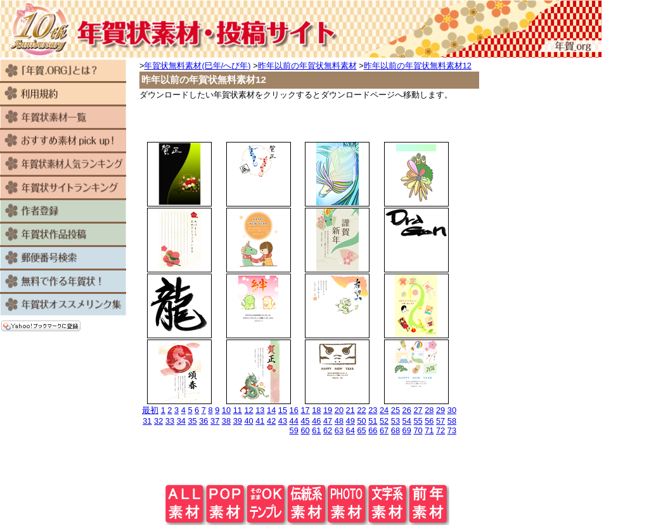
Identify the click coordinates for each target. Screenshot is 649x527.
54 (406, 421)
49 (350, 421)
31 (147, 421)
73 (451, 430)
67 (384, 430)
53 (395, 421)
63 (339, 430)
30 (451, 410)
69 (406, 430)
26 (406, 410)
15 (282, 410)
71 (429, 430)
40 (248, 421)
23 (372, 410)
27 (417, 410)
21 (350, 410)
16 (294, 410)
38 (226, 421)
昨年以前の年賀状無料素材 (307, 65)
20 (339, 410)
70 (417, 430)
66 (372, 430)
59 (294, 430)
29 (440, 410)
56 (429, 421)
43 (282, 421)
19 (327, 410)
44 (294, 421)
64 (350, 430)
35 (192, 421)
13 (259, 410)
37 (214, 421)
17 (304, 410)
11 (237, 410)
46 (316, 421)
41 (259, 421)
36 (203, 421)
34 (181, 421)
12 (248, 410)
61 (316, 430)
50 (361, 421)
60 (304, 430)
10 (226, 410)
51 (372, 421)
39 (237, 421)
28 (429, 410)
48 (339, 421)
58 (451, 421)
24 (384, 410)
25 (395, 410)
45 (304, 421)
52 (384, 421)
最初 (150, 410)
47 (327, 421)
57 (440, 421)
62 (327, 430)
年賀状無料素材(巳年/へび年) (197, 65)
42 (271, 421)
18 (316, 410)
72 (440, 430)
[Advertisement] (307, 120)
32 (158, 421)
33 (169, 421)
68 (395, 430)
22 (361, 410)
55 (417, 421)
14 (271, 410)
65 (361, 430)
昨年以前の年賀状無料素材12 (418, 65)
